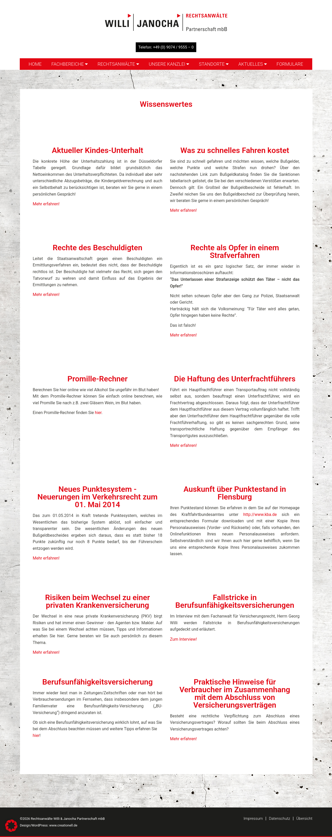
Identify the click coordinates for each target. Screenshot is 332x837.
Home (35, 64)
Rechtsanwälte (118, 64)
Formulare (290, 64)
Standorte (214, 64)
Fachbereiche (69, 64)
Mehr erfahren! (46, 203)
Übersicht (304, 818)
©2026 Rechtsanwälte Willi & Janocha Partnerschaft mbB (62, 819)
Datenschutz (279, 818)
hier (98, 412)
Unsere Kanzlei (169, 64)
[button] (11, 825)
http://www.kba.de (260, 514)
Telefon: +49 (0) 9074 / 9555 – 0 (166, 47)
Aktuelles (252, 64)
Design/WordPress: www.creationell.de (48, 825)
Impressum (253, 818)
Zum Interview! (183, 639)
